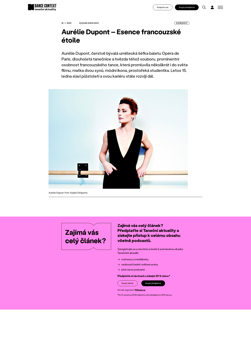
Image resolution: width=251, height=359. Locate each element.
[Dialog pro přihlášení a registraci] (212, 7)
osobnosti (182, 23)
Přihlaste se (140, 290)
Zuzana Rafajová (89, 23)
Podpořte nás (162, 7)
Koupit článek (127, 283)
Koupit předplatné (187, 7)
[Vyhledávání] (204, 7)
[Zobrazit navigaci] (220, 7)
